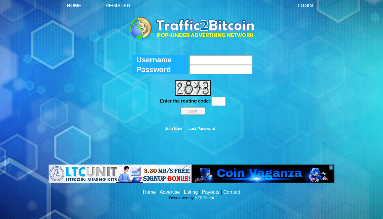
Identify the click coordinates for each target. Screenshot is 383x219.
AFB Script (204, 198)
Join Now (173, 129)
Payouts (210, 192)
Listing (191, 192)
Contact (231, 192)
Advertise (169, 192)
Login (305, 5)
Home (74, 5)
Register (117, 5)
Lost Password (201, 129)
